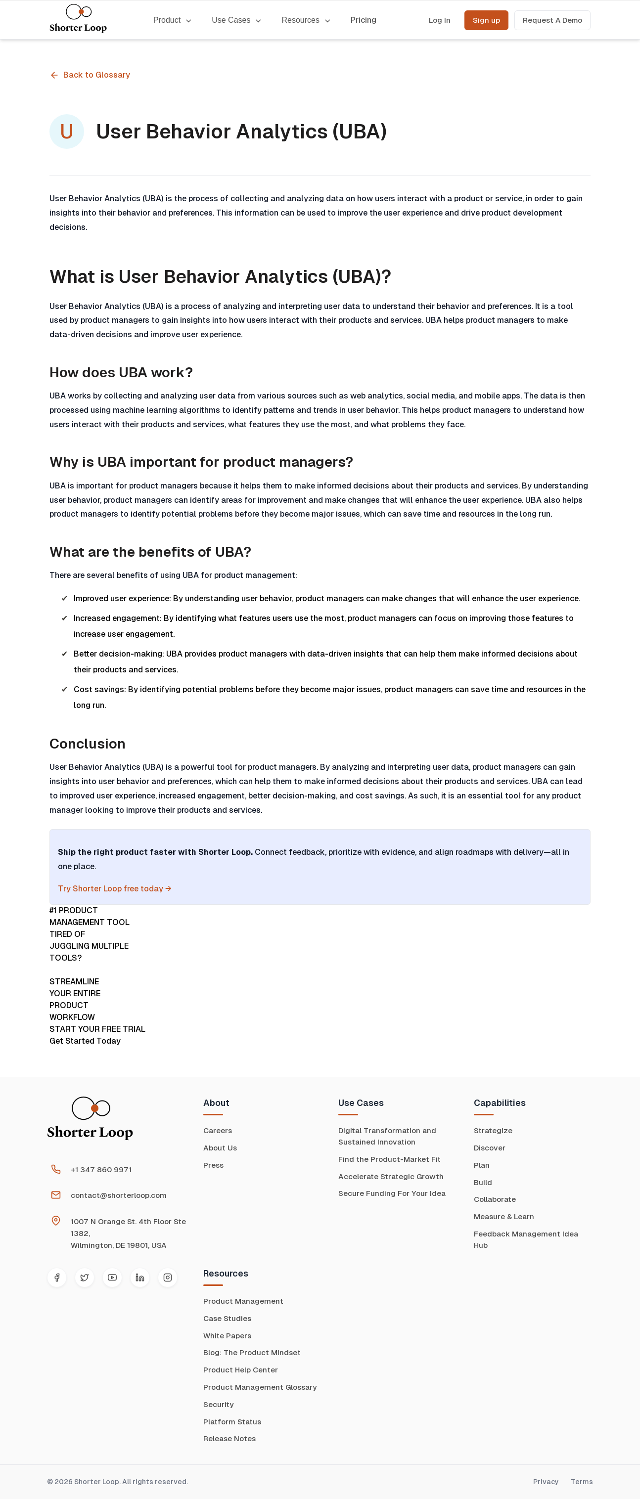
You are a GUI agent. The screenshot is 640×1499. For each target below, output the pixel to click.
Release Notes (229, 1438)
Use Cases (237, 20)
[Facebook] (57, 1277)
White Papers (227, 1335)
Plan (482, 1165)
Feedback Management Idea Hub (526, 1239)
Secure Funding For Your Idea (392, 1193)
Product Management (243, 1301)
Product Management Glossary (260, 1387)
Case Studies (227, 1318)
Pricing (363, 20)
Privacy (546, 1482)
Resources (305, 20)
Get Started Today (85, 1041)
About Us (220, 1148)
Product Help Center (240, 1370)
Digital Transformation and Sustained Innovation (387, 1136)
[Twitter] (84, 1277)
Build (483, 1182)
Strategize (493, 1130)
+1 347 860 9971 (101, 1169)
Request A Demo (552, 20)
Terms (582, 1482)
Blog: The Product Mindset (252, 1352)
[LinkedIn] (140, 1277)
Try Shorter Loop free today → (115, 888)
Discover (489, 1148)
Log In (440, 20)
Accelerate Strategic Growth (391, 1176)
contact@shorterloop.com (119, 1195)
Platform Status (232, 1421)
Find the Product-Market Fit (389, 1159)
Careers (217, 1130)
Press (213, 1165)
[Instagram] (168, 1277)
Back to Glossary (89, 75)
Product (172, 20)
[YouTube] (112, 1277)
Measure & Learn (504, 1216)
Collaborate (495, 1199)
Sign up (486, 20)
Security (218, 1404)
